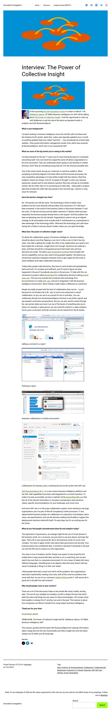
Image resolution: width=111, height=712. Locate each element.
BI (69, 668)
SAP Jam (46, 281)
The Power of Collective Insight (47, 117)
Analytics (65, 668)
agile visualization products (58, 252)
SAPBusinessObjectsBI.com (71, 497)
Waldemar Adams (37, 114)
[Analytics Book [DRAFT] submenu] (71, 5)
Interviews (27, 665)
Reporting (87, 670)
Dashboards (61, 670)
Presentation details (30, 614)
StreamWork (50, 275)
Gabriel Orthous (61, 577)
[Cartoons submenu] (50, 5)
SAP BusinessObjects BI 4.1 (33, 491)
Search (75, 701)
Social (66, 673)
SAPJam (60, 673)
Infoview (80, 670)
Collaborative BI (100, 668)
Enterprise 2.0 (72, 670)
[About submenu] (40, 5)
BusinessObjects (77, 668)
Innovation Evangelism (12, 5)
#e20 (59, 668)
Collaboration (89, 668)
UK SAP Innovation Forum (54, 112)
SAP (93, 670)
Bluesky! (104, 695)
